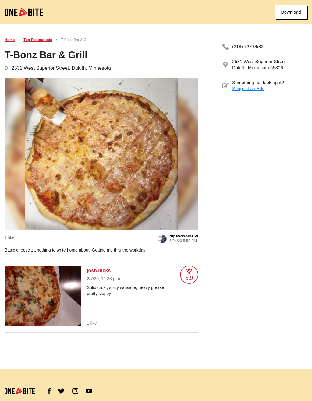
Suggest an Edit (248, 88)
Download (291, 12)
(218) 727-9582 (248, 46)
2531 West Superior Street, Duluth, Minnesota (61, 68)
